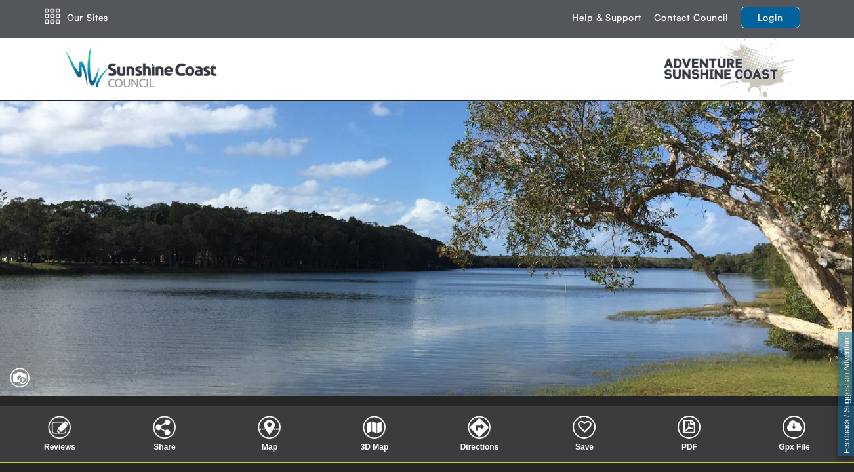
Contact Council (691, 17)
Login (770, 17)
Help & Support (606, 17)
